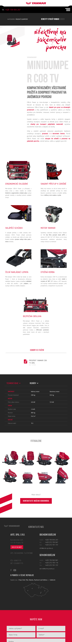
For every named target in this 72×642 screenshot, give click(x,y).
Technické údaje (13, 383)
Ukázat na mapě (17, 547)
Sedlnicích (52, 580)
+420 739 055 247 (11, 10)
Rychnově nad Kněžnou (40, 580)
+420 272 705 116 (51, 563)
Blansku (31, 580)
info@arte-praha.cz (46, 548)
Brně (24, 580)
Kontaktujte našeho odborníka (36, 501)
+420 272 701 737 (51, 545)
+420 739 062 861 (51, 560)
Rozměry (34, 383)
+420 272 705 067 (51, 542)
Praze (20, 580)
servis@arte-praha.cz (47, 569)
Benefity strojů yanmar (53, 19)
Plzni (27, 580)
